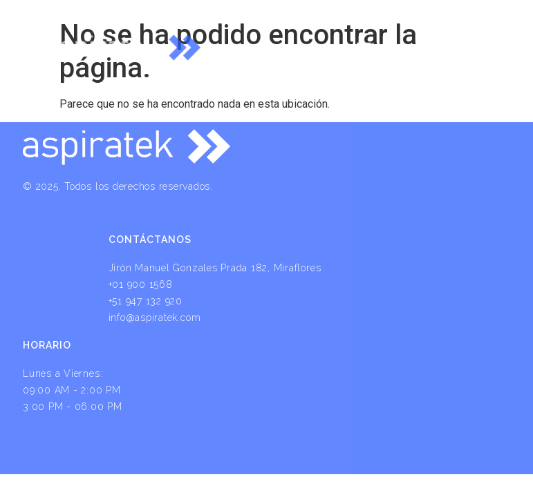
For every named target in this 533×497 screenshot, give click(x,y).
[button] (364, 39)
